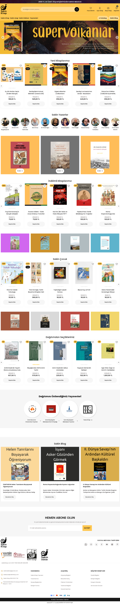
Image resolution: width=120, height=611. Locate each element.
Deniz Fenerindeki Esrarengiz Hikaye (108, 294)
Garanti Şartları (65, 596)
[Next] (116, 37)
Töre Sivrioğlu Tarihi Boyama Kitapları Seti (36, 294)
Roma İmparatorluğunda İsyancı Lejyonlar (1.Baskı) (108, 214)
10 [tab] (66, 52)
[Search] (50, 9)
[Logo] (4, 9)
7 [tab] (62, 52)
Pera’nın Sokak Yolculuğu (12, 294)
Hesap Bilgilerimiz (36, 589)
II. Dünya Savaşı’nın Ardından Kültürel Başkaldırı (97, 493)
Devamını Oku (12, 504)
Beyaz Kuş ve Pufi (84, 293)
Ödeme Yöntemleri (66, 589)
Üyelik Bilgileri (95, 582)
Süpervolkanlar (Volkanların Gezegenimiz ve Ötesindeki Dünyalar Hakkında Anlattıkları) (60, 93)
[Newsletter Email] (60, 535)
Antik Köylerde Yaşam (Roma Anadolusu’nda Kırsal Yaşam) (12, 373)
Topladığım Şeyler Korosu (60, 294)
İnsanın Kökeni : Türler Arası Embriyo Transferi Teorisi (36, 214)
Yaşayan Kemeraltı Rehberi (84, 373)
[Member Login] (100, 9)
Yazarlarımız (35, 586)
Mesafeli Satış (65, 586)
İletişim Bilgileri (95, 586)
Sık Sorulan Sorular (96, 593)
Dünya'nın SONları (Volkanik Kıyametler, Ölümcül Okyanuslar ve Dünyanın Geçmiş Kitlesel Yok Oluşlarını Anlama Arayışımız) (108, 93)
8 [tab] (63, 52)
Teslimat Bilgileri (66, 593)
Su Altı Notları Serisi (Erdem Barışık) (12, 93)
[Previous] (3, 37)
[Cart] (116, 9)
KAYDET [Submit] (87, 535)
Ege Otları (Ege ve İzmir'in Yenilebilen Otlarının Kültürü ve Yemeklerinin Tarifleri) (108, 373)
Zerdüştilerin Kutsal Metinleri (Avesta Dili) (36, 93)
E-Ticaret (55, 609)
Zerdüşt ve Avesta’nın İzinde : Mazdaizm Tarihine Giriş (84, 93)
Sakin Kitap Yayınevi (37, 582)
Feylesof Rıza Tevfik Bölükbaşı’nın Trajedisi (84, 214)
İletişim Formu (35, 593)
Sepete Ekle (12, 226)
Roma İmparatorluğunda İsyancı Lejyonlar (59, 491)
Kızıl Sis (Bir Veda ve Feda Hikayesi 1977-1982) (60, 214)
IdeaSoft (49, 609)
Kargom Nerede (95, 589)
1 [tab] (54, 52)
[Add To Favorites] (20, 187)
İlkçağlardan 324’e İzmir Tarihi (36, 373)
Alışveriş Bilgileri (65, 582)
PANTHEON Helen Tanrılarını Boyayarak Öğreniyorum (17, 493)
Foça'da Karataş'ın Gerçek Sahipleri (12, 214)
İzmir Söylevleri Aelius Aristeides (60, 373)
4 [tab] (58, 52)
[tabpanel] (60, 37)
